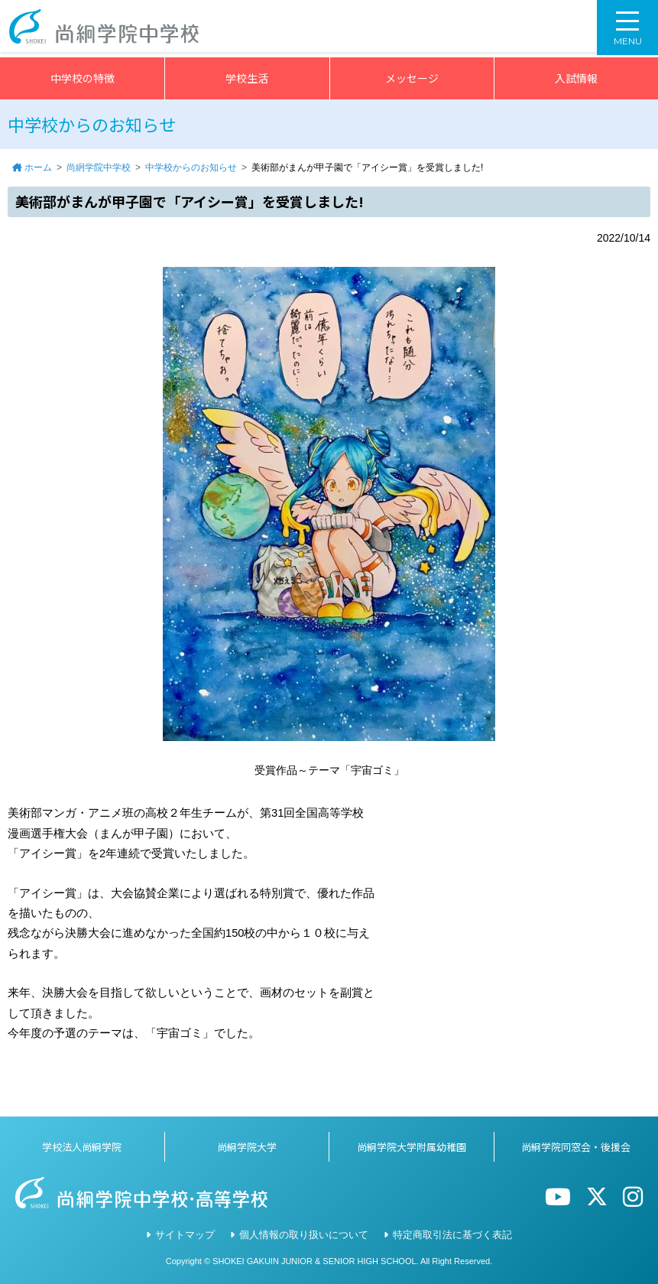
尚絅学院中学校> (108, 28)
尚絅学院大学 (247, 1146)
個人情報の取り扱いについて (303, 1234)
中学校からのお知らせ (191, 167)
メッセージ (412, 78)
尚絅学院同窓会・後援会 (575, 1146)
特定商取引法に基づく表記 (452, 1234)
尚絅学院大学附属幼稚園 (411, 1146)
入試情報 (576, 78)
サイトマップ (185, 1234)
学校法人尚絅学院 (82, 1146)
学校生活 (246, 78)
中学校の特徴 (82, 78)
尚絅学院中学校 (98, 167)
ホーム (38, 167)
